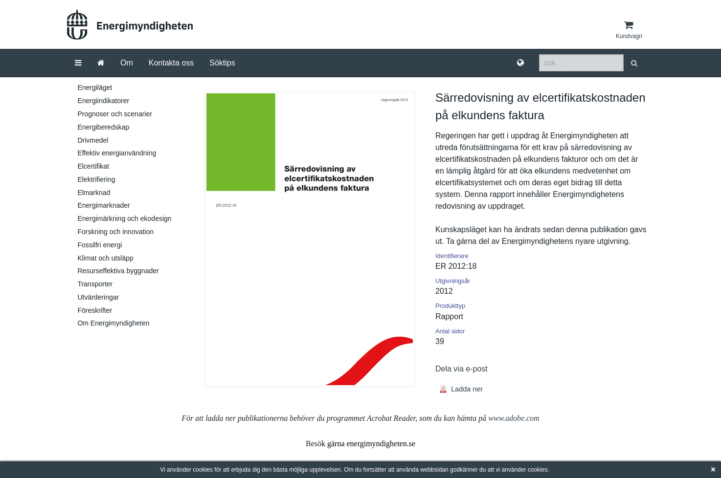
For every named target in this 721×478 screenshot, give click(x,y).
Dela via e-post (461, 369)
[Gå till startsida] (101, 63)
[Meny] (78, 63)
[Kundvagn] (629, 30)
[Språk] (520, 63)
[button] (635, 62)
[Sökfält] (581, 62)
